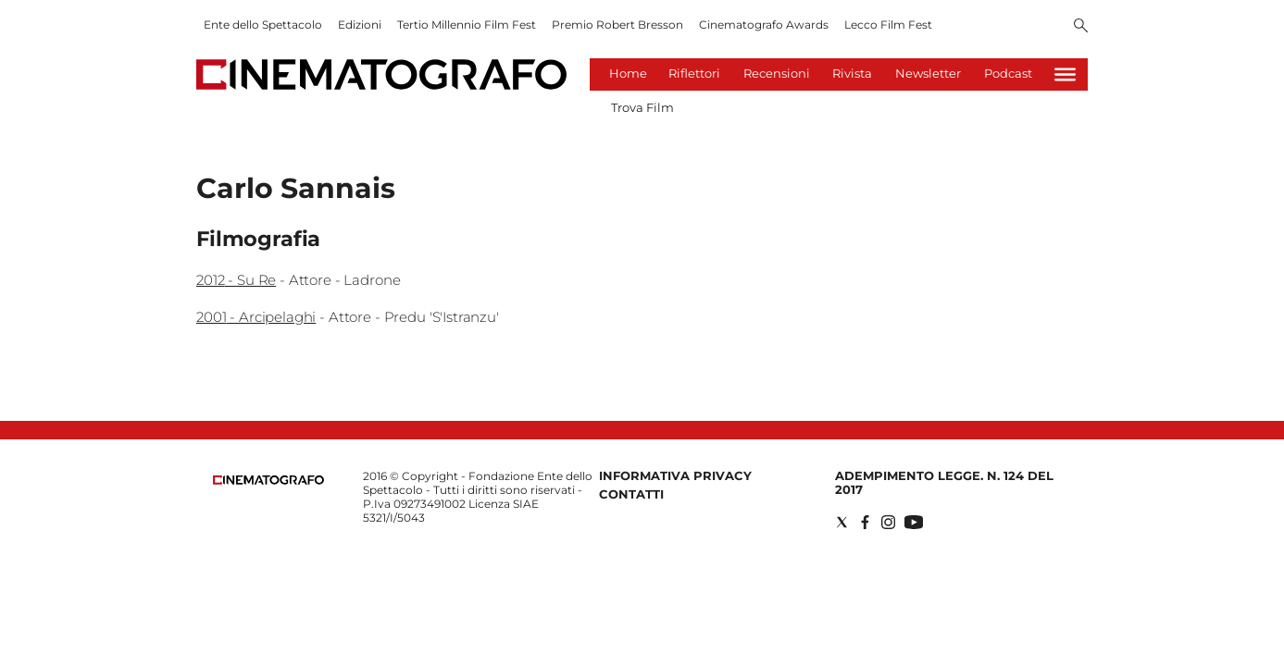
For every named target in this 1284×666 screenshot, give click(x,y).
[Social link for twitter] (842, 522)
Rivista (852, 73)
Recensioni (776, 73)
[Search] (1081, 26)
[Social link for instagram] (888, 522)
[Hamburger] (1065, 74)
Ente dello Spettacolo (263, 24)
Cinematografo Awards (764, 24)
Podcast (1008, 73)
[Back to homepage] (268, 480)
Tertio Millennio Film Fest (466, 24)
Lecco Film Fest (888, 24)
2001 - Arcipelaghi (256, 317)
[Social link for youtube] (913, 522)
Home (628, 73)
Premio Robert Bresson (617, 24)
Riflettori (694, 73)
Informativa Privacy (675, 475)
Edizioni (359, 24)
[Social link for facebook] (865, 522)
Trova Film (642, 107)
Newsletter (928, 73)
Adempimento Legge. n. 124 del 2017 (944, 482)
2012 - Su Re (236, 280)
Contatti (631, 494)
